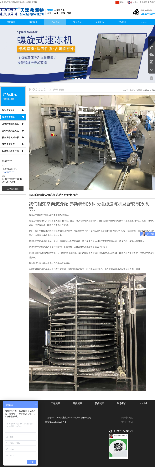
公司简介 (33, 22)
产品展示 (55, 22)
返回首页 (143, 2)
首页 (132, 90)
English (133, 2)
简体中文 (121, 2)
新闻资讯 (99, 22)
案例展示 (77, 22)
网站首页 (11, 22)
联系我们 (151, 2)
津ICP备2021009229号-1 (55, 422)
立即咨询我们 (13, 189)
